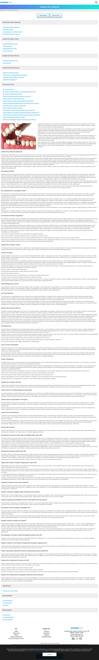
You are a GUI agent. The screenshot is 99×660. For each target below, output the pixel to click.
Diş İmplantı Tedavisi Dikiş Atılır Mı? (12, 94)
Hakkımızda (16, 633)
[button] (96, 2)
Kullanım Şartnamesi (16, 636)
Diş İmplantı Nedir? (8, 29)
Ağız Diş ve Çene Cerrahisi (10, 590)
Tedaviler (46, 634)
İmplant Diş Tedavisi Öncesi (10, 60)
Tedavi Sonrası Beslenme (10, 79)
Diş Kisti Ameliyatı (8, 600)
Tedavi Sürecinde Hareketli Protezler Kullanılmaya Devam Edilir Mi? (21, 115)
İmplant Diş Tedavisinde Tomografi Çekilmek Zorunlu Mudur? (19, 119)
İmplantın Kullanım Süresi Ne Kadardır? (14, 98)
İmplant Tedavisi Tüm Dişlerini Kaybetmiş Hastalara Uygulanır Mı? (21, 112)
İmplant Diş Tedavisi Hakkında (11, 27)
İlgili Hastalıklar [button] (7, 610)
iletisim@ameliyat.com (77, 634)
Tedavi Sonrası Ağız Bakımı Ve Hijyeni (13, 77)
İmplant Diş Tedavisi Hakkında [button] (11, 22)
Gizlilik (16, 631)
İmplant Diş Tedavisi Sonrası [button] (11, 67)
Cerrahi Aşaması (7, 46)
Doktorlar (46, 631)
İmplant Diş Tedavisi (13, 10)
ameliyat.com (3, 10)
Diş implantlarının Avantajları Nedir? (12, 31)
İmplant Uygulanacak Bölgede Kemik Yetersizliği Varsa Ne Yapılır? (21, 103)
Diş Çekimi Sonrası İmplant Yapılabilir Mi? (14, 105)
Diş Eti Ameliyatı (7, 603)
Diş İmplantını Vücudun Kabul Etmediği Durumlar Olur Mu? (19, 110)
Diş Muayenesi (7, 63)
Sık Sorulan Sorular (8, 89)
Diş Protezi (6, 605)
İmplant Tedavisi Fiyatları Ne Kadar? (13, 108)
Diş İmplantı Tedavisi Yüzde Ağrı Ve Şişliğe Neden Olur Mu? (19, 91)
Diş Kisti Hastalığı (7, 619)
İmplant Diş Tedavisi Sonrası (10, 72)
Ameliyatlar (46, 633)
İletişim (16, 634)
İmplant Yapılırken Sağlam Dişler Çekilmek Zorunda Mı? (18, 101)
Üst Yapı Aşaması (8, 51)
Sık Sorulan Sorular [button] (8, 84)
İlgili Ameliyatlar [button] (7, 595)
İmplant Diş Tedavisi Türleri (10, 44)
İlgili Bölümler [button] (7, 586)
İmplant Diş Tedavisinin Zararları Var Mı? (14, 117)
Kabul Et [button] (49, 654)
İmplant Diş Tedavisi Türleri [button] (11, 39)
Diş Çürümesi (6, 615)
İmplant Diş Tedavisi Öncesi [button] (11, 55)
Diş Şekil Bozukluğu (8, 617)
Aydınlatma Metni (46, 636)
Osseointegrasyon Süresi (10, 48)
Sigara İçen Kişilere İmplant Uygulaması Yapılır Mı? (17, 96)
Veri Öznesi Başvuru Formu (16, 638)
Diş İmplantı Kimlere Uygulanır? (11, 34)
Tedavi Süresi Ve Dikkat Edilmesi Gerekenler (15, 75)
